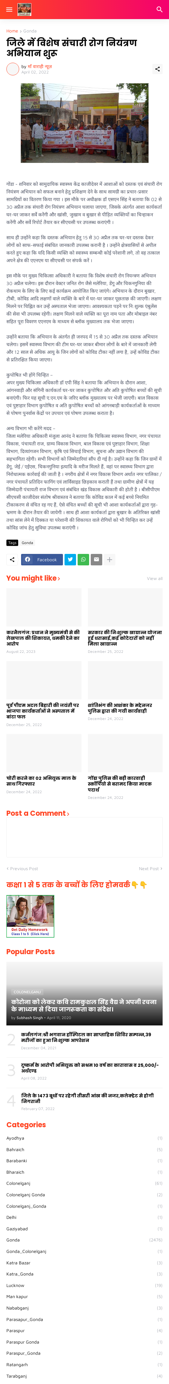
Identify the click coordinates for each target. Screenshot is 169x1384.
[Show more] (109, 559)
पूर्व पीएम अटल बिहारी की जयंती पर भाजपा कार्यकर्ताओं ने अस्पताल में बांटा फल (42, 711)
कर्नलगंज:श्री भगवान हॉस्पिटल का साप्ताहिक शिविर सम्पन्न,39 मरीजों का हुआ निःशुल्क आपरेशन (86, 1037)
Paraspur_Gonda (84, 1353)
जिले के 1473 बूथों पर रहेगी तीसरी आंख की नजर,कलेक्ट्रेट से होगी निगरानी (87, 1098)
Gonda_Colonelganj (84, 1251)
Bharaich (84, 1172)
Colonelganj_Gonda (84, 1206)
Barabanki (84, 1160)
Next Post (149, 868)
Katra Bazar (84, 1263)
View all (155, 578)
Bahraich (84, 1149)
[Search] (160, 9)
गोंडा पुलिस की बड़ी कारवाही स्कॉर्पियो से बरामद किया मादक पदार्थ (120, 784)
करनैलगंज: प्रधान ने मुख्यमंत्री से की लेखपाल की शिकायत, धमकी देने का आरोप (43, 638)
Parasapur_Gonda (84, 1319)
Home (12, 31)
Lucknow (84, 1285)
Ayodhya (84, 1138)
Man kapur (84, 1296)
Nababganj (84, 1308)
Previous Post (24, 868)
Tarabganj (84, 1376)
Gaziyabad (84, 1229)
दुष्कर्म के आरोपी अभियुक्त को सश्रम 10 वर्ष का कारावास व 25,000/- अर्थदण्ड (90, 1068)
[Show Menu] (9, 9)
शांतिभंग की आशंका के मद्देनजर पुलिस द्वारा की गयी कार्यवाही (120, 708)
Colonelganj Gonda (84, 1195)
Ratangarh (84, 1364)
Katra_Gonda (84, 1274)
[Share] (157, 69)
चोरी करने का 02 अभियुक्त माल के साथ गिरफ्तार (41, 781)
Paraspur (84, 1330)
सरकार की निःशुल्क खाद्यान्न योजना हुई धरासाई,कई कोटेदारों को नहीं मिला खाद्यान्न (125, 638)
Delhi (84, 1217)
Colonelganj (84, 1183)
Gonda (30, 31)
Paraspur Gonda (84, 1342)
